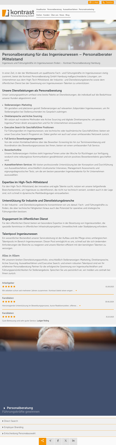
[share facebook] (58, 441)
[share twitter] (65, 441)
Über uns (54, 15)
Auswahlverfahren (70, 9)
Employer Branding (11, 427)
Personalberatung (54, 9)
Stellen (39, 15)
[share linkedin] (73, 441)
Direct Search (9, 421)
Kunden (46, 15)
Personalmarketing (86, 9)
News (62, 15)
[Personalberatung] (58, 371)
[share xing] (50, 441)
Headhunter (41, 9)
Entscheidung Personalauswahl (17, 433)
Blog (67, 15)
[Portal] (18, 14)
